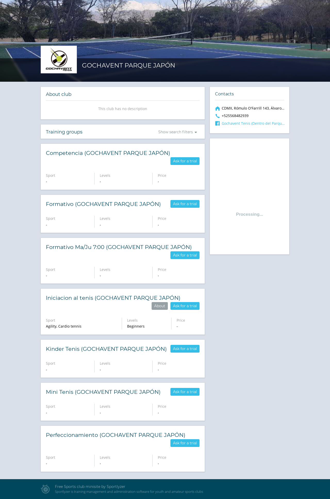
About (159, 306)
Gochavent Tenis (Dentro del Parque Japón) (253, 123)
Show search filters (175, 132)
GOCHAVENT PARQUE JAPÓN (128, 65)
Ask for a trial (185, 161)
